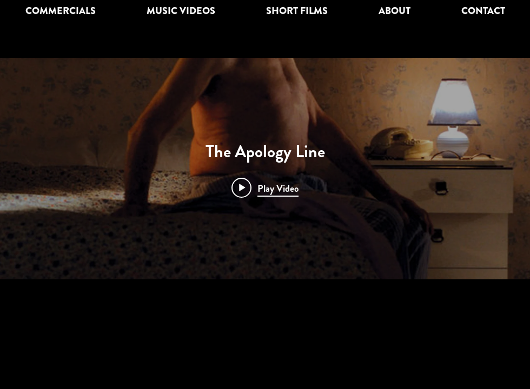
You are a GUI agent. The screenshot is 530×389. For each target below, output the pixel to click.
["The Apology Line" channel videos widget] (265, 168)
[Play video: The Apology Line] (265, 188)
